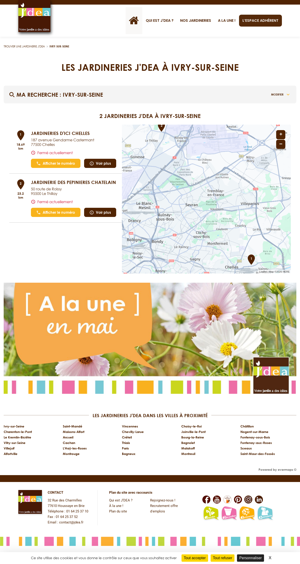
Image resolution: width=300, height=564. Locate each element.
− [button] (280, 144)
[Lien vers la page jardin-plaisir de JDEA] (211, 513)
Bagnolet (188, 443)
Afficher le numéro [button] (55, 163)
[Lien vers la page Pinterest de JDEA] (238, 500)
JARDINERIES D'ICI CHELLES (60, 133)
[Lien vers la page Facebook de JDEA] (206, 500)
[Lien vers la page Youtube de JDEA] (217, 500)
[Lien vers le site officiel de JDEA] (34, 16)
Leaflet (263, 271)
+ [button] (280, 134)
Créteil (127, 437)
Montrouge (71, 454)
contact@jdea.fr (71, 522)
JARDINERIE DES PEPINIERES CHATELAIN (73, 182)
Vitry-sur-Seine (14, 443)
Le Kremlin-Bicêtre (17, 437)
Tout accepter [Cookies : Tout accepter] (195, 558)
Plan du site (118, 511)
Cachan (69, 443)
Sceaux (246, 448)
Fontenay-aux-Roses (256, 443)
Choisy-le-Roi (191, 426)
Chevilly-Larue (133, 432)
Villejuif (9, 448)
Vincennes (130, 426)
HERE (286, 271)
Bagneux (128, 454)
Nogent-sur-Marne (254, 432)
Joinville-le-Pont (193, 432)
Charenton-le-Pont (18, 432)
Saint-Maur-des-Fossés (257, 454)
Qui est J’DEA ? (120, 500)
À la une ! (116, 506)
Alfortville (10, 454)
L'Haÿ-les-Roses (75, 448)
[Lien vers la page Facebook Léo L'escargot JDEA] (227, 500)
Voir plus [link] (100, 163)
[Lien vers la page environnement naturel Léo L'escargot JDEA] (247, 513)
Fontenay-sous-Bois (255, 437)
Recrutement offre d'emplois (164, 508)
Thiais (126, 443)
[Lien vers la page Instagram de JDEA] (248, 500)
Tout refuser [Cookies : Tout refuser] (222, 558)
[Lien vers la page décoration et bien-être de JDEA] (229, 513)
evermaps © (287, 469)
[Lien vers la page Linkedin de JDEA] (259, 500)
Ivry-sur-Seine (59, 46)
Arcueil (68, 437)
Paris (125, 448)
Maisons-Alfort (73, 432)
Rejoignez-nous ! (162, 500)
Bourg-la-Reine (192, 437)
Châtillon (247, 426)
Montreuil (188, 454)
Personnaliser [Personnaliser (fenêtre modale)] (250, 558)
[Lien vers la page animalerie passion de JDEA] (265, 513)
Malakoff (188, 448)
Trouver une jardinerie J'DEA (24, 46)
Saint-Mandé (72, 426)
